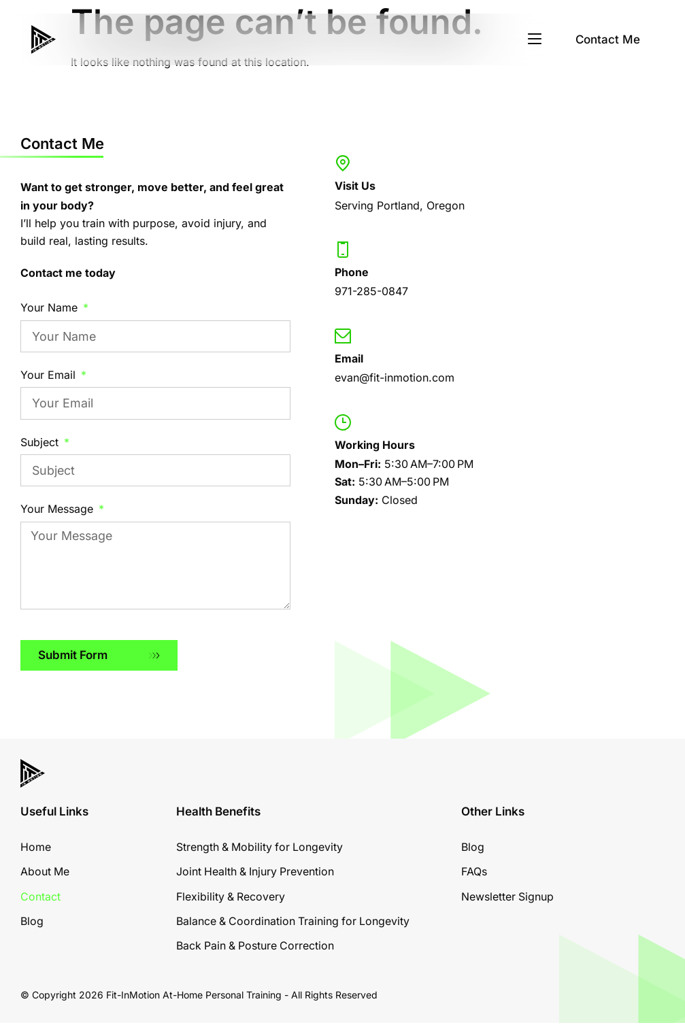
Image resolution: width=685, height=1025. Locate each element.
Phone (352, 272)
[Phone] (343, 249)
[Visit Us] (343, 163)
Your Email (49, 375)
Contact (40, 898)
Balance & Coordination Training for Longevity (294, 923)
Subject (41, 442)
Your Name (50, 307)
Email (349, 358)
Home (35, 849)
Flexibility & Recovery (231, 898)
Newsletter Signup (507, 898)
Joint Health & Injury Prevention (256, 874)
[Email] (343, 336)
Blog (32, 923)
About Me (45, 874)
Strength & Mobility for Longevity (261, 849)
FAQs (474, 874)
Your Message (58, 509)
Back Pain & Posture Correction (256, 948)
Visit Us (355, 185)
